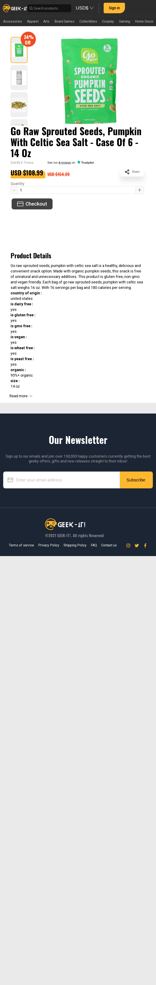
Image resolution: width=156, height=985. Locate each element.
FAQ (94, 545)
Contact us (109, 545)
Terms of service (21, 545)
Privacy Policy (48, 545)
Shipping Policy (75, 545)
